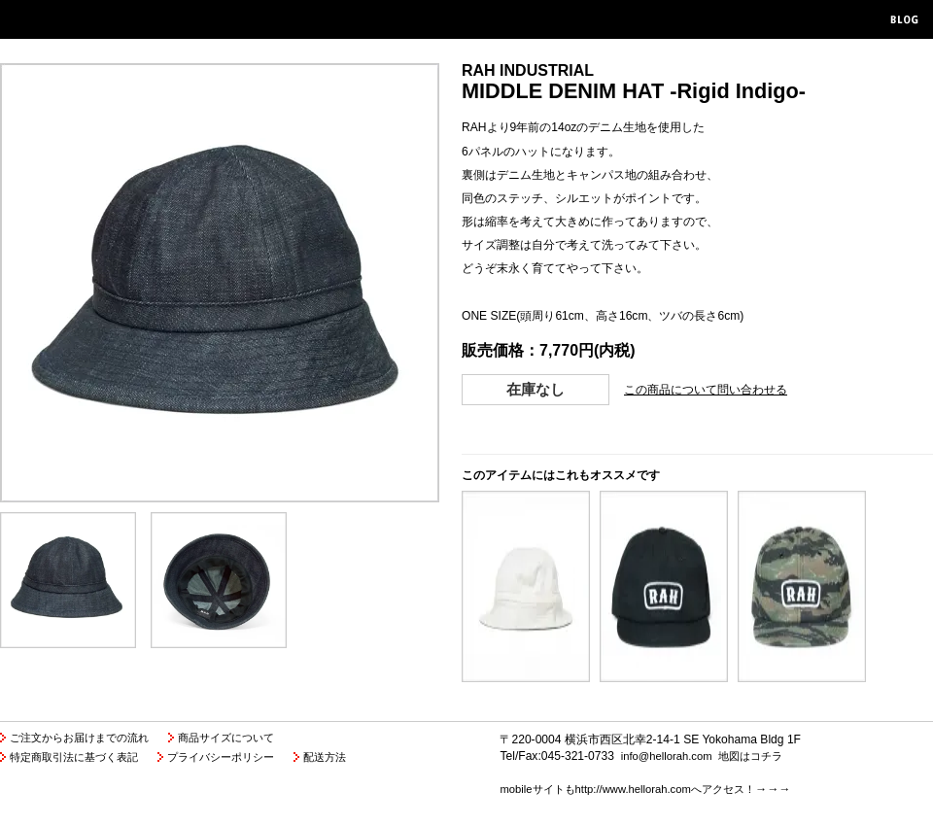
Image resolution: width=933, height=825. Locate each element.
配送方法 (324, 757)
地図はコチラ (750, 756)
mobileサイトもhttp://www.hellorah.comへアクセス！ (627, 789)
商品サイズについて (226, 737)
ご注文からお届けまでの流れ (79, 737)
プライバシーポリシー (220, 757)
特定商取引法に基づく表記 (74, 757)
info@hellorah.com (666, 756)
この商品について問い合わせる (705, 389)
